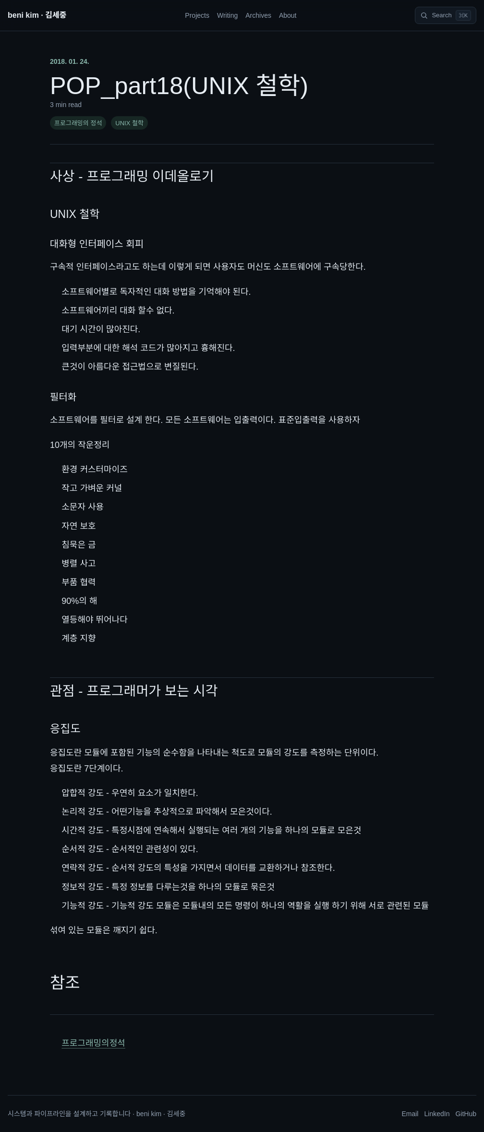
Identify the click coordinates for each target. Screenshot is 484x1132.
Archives (258, 15)
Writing (227, 15)
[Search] (445, 15)
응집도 (65, 729)
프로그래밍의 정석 (78, 123)
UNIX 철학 (129, 123)
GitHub (465, 1114)
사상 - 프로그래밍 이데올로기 (132, 176)
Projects (197, 15)
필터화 (63, 397)
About (288, 15)
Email (409, 1114)
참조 (65, 983)
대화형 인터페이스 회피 (97, 244)
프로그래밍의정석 (93, 1043)
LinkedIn (436, 1114)
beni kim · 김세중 (37, 15)
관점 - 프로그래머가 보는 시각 (134, 691)
